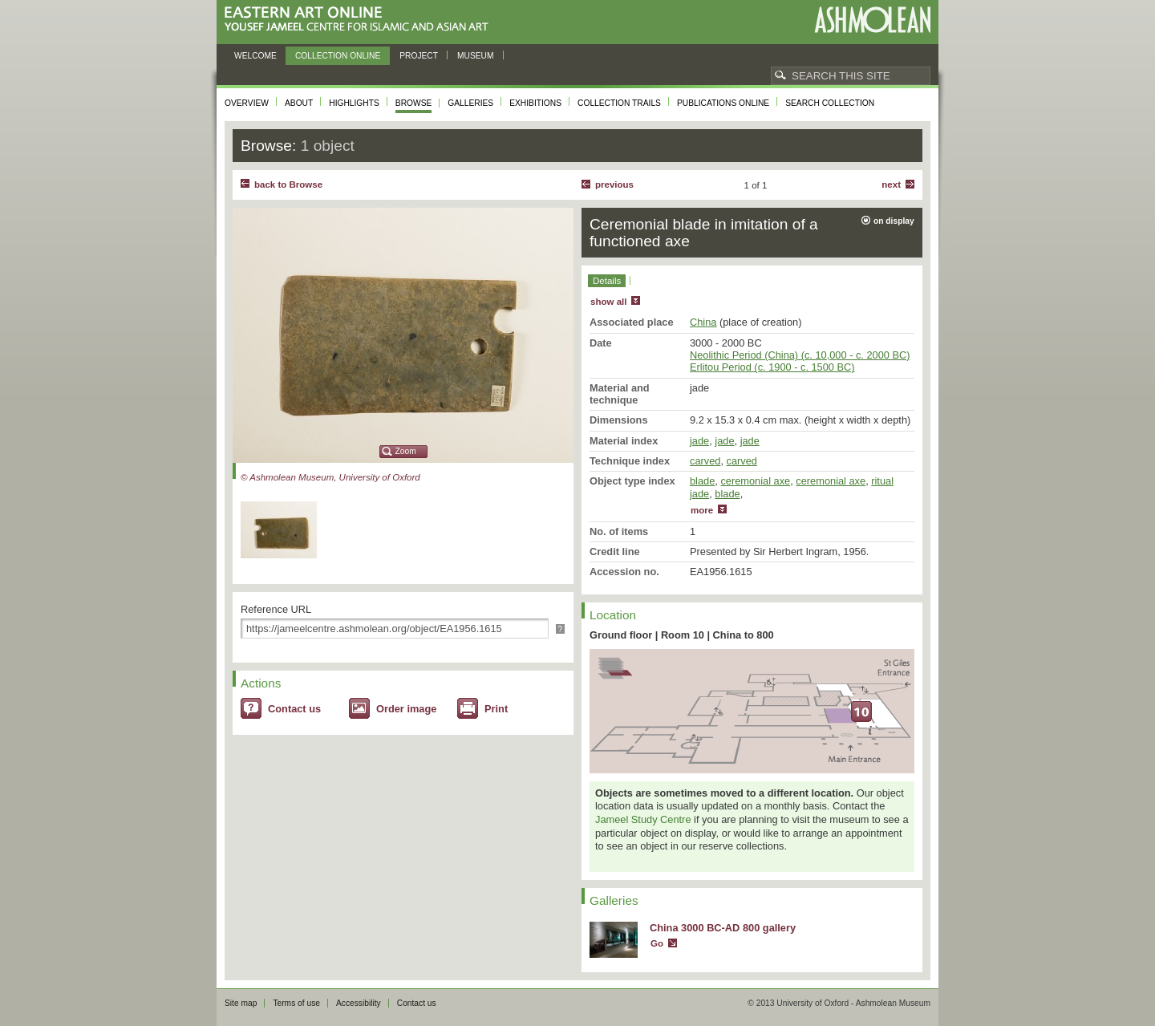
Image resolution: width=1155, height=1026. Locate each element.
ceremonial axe (755, 481)
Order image (406, 709)
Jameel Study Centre (643, 819)
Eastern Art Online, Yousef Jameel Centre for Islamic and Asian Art (360, 19)
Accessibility (358, 1003)
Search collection (829, 103)
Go (656, 943)
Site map (241, 1003)
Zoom (405, 451)
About (299, 103)
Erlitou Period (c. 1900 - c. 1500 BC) (772, 367)
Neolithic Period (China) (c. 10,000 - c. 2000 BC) (800, 355)
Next (891, 184)
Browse (413, 103)
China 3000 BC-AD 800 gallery (723, 928)
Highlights (354, 103)
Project (418, 55)
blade (702, 481)
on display (893, 221)
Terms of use (296, 1003)
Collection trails (619, 103)
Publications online (723, 103)
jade (699, 441)
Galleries (470, 103)
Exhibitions (535, 103)
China (703, 322)
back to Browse (288, 184)
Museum (475, 55)
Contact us (294, 709)
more (702, 510)
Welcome (255, 55)
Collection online (337, 55)
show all (608, 301)
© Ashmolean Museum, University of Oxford (330, 477)
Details (607, 281)
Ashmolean (872, 19)
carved (705, 461)
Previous (614, 184)
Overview (247, 103)
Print (496, 709)
